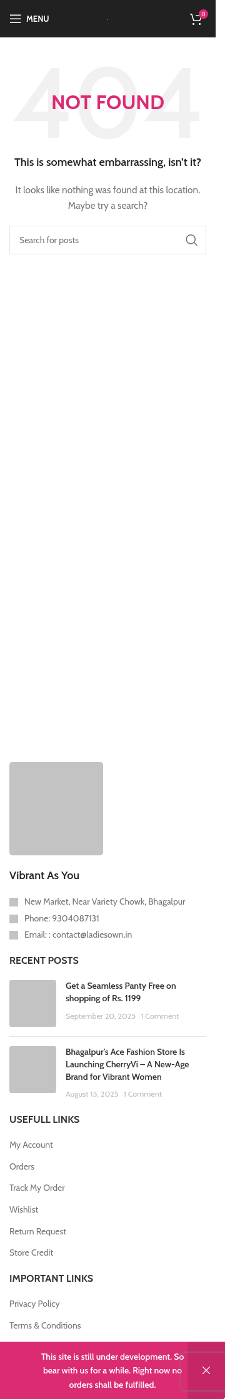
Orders (21, 1166)
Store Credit (31, 1252)
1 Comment (160, 1016)
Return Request (37, 1231)
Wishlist (23, 1209)
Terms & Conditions (45, 1325)
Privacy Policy (34, 1303)
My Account (31, 1144)
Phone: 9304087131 (61, 918)
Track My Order (37, 1187)
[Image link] (56, 807)
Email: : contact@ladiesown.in (78, 934)
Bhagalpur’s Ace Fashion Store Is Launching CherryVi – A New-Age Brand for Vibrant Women (127, 1064)
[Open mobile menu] (29, 18)
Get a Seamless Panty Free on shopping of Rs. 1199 (121, 992)
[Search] (107, 240)
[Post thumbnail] (32, 1003)
